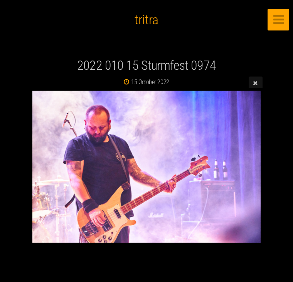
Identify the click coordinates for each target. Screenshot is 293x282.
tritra (146, 19)
